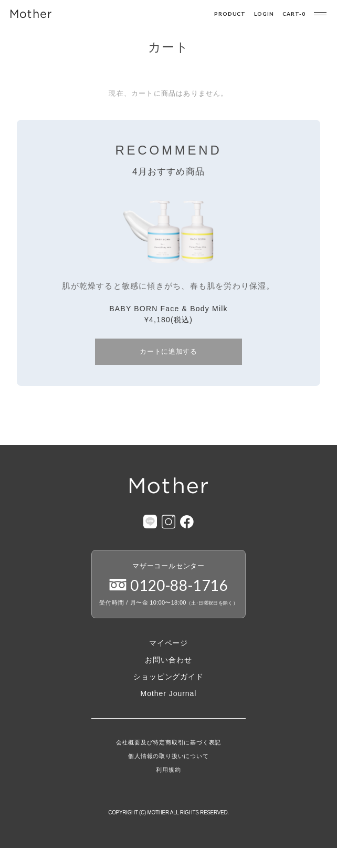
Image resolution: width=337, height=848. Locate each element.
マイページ (168, 643)
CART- (294, 13)
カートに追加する (168, 351)
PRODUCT (230, 13)
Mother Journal (169, 693)
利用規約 (168, 770)
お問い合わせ (168, 659)
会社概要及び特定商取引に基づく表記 (169, 742)
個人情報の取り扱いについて (168, 756)
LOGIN (264, 13)
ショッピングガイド (168, 676)
